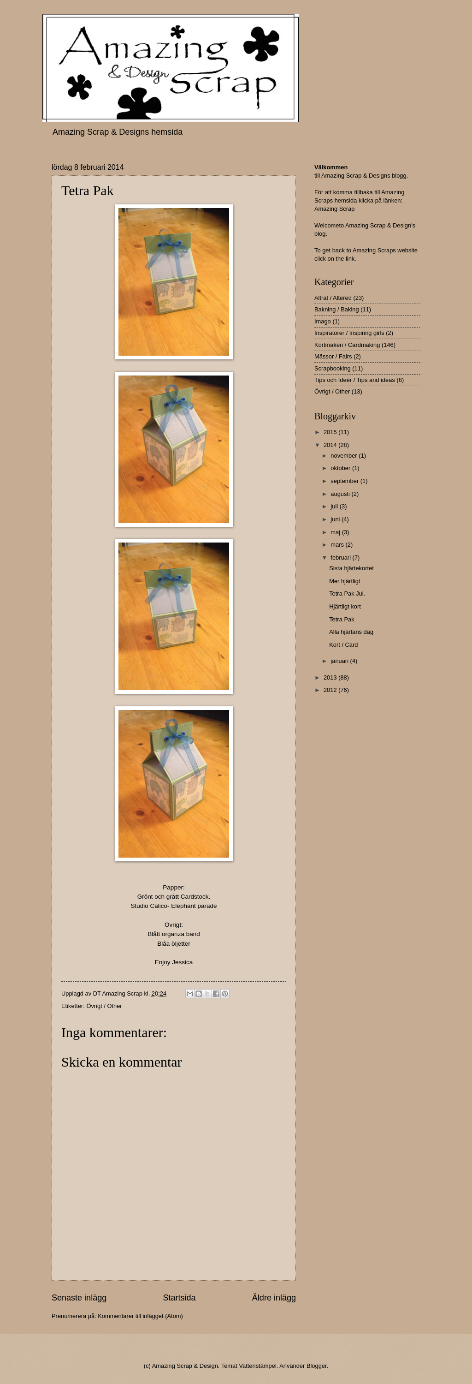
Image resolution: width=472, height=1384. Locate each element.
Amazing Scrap (334, 208)
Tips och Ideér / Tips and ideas (354, 379)
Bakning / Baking (336, 309)
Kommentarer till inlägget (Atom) (140, 1315)
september (345, 480)
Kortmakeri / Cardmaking (347, 344)
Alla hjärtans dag (351, 631)
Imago (322, 321)
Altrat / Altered (333, 297)
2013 (331, 677)
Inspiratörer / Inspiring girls (349, 332)
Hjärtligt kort (345, 606)
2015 (331, 432)
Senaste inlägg (79, 1297)
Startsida (179, 1297)
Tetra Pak (341, 619)
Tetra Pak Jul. (347, 593)
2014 (331, 444)
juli (334, 506)
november (344, 455)
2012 (331, 689)
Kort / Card (343, 644)
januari (340, 660)
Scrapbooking (332, 368)
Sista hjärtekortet (351, 568)
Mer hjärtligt (344, 581)
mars (337, 544)
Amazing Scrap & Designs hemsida (118, 132)
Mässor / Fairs (333, 356)
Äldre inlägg (274, 1297)
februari (341, 557)
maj (336, 532)
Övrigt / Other (104, 1005)
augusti (340, 493)
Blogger (317, 1365)
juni (336, 519)
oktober (341, 468)
